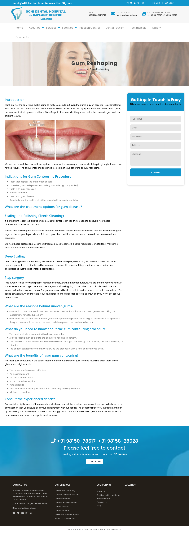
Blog (99, 505)
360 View (169, 2)
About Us (34, 28)
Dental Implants (62, 498)
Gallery (156, 28)
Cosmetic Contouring (65, 490)
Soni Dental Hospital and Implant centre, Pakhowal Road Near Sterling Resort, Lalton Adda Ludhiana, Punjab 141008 (30, 495)
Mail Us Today (123, 12)
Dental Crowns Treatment (67, 494)
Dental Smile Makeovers (66, 502)
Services (51, 28)
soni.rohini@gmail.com (127, 15)
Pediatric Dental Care (65, 518)
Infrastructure (103, 498)
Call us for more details (158, 12)
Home (19, 28)
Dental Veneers (62, 510)
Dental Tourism (115, 28)
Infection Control (89, 28)
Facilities (67, 28)
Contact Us (22, 37)
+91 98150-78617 (154, 15)
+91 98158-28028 (169, 15)
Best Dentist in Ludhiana (108, 495)
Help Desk (155, 2)
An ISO (91, 12)
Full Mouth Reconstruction (67, 514)
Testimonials (138, 28)
